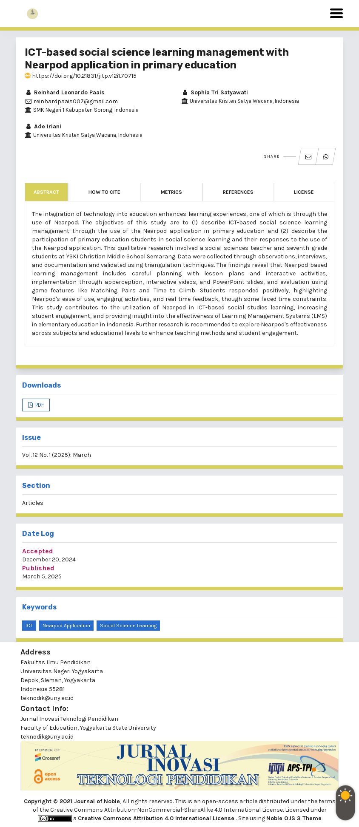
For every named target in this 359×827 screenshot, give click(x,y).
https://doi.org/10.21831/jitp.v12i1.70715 (81, 75)
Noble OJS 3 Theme (294, 818)
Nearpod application (66, 626)
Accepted (37, 551)
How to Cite (104, 192)
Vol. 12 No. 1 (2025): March (56, 455)
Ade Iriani (43, 126)
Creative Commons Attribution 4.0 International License (157, 818)
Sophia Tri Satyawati (214, 92)
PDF (39, 405)
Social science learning (128, 626)
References (238, 192)
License (304, 192)
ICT (29, 626)
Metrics (171, 192)
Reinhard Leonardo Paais (65, 92)
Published (38, 568)
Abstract (46, 192)
